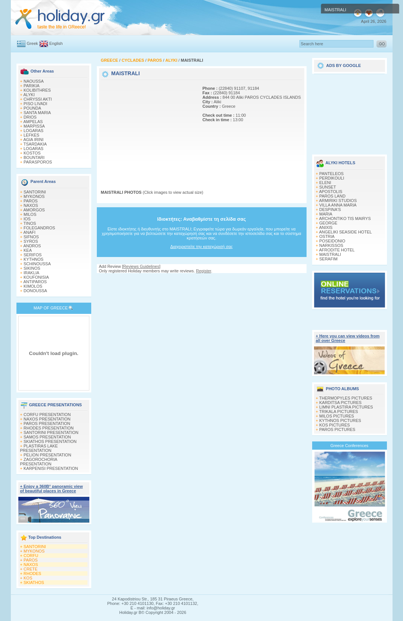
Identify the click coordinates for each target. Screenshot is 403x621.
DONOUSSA (35, 290)
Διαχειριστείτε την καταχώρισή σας (201, 246)
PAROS (31, 201)
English (56, 43)
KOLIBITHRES (37, 90)
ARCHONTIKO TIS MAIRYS (344, 218)
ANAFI (29, 232)
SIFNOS (31, 237)
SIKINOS (32, 268)
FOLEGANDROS (39, 228)
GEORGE (328, 223)
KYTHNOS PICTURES (340, 420)
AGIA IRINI (33, 139)
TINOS (30, 223)
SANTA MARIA (37, 112)
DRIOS (30, 117)
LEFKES (31, 135)
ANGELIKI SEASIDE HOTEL (345, 232)
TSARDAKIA (35, 144)
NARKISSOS (331, 245)
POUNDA (32, 108)
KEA (28, 250)
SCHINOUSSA (37, 263)
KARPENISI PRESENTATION (51, 468)
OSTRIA (327, 236)
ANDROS (32, 246)
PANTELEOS (331, 173)
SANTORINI (35, 192)
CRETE (30, 569)
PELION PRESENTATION (47, 455)
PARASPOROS (38, 162)
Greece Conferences (349, 445)
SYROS (31, 241)
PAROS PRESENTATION (47, 423)
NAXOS (31, 205)
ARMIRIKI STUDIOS (338, 200)
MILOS (30, 214)
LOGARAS (33, 130)
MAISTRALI (330, 254)
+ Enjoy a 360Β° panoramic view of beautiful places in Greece (51, 488)
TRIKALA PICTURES (338, 411)
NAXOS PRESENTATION (47, 419)
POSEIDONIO (332, 241)
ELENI (325, 182)
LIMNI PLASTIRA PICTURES (346, 407)
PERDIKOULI (331, 178)
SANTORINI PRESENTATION (51, 432)
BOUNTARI (34, 157)
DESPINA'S (330, 209)
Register (203, 271)
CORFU (31, 555)
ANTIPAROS (35, 281)
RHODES (32, 573)
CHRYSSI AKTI (38, 99)
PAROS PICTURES (337, 429)
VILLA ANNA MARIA (338, 205)
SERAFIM (328, 259)
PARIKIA (32, 85)
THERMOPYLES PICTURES (345, 398)
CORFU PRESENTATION (47, 414)
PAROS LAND (332, 196)
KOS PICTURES (334, 425)
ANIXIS (325, 227)
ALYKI (28, 94)
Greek (32, 43)
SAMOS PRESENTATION (47, 437)
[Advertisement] (147, 128)
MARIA (325, 214)
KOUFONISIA (36, 277)
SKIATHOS (34, 582)
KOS (28, 578)
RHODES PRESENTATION (49, 428)
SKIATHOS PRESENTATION (50, 441)
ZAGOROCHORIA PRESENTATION (38, 461)
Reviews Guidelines (141, 266)
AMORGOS (33, 210)
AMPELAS (33, 121)
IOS (27, 219)
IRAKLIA (31, 272)
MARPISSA (34, 126)
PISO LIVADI (35, 103)
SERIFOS (32, 255)
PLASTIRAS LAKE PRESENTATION (39, 448)
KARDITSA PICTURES (340, 402)
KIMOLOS (33, 286)
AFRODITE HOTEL (336, 250)
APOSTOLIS (330, 191)
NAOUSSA (34, 81)
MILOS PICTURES (336, 416)
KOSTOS (32, 153)
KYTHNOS (33, 259)
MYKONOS (34, 196)
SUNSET (327, 187)
